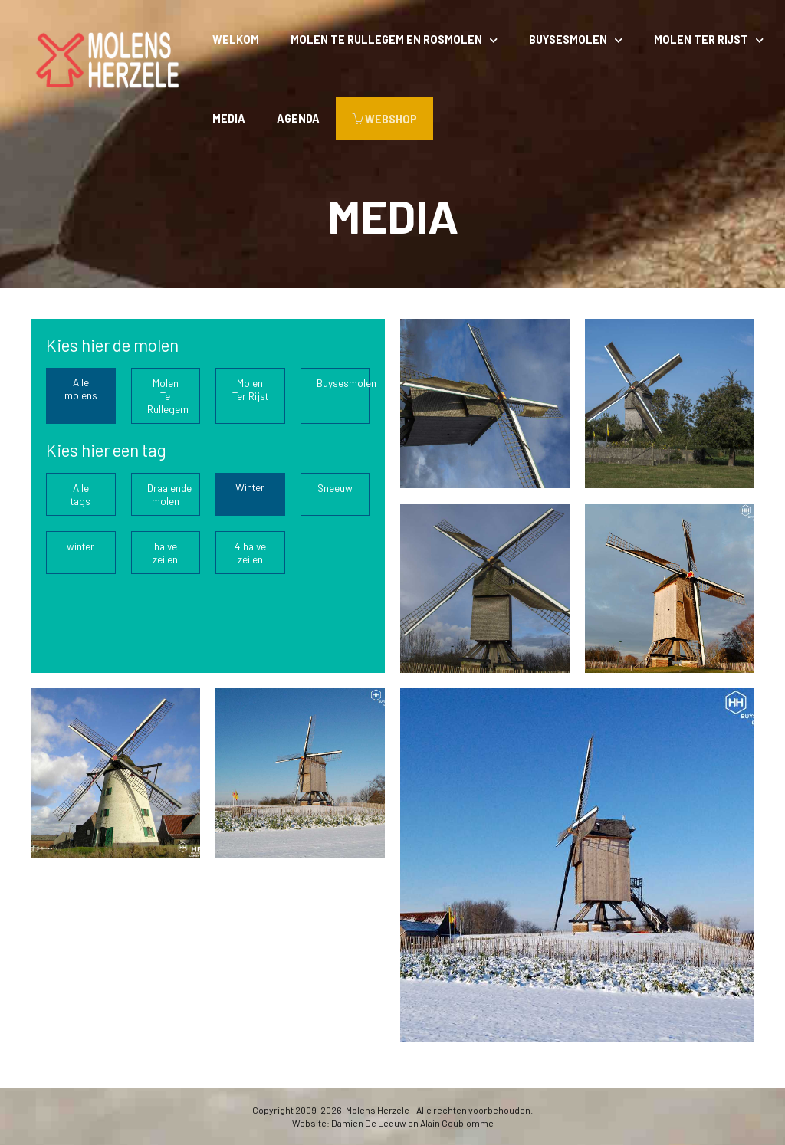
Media (228, 118)
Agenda (298, 118)
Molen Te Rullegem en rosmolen (386, 39)
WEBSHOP (384, 119)
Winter (249, 487)
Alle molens (80, 389)
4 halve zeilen (250, 553)
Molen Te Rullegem (168, 395)
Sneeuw (335, 487)
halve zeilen (165, 553)
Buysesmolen (568, 39)
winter (80, 546)
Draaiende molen (169, 494)
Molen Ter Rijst (701, 39)
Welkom (235, 39)
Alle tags (80, 494)
